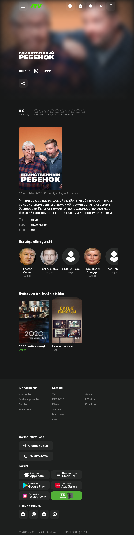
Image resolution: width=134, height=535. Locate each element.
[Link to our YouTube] (54, 504)
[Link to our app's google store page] (34, 475)
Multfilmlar (58, 414)
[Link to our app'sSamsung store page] (34, 486)
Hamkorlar (25, 409)
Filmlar (56, 404)
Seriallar (57, 409)
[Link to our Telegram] (23, 504)
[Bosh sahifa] (36, 6)
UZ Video (90, 399)
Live (54, 419)
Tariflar (23, 404)
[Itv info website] (66, 486)
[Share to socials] (23, 83)
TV (54, 394)
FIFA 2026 (58, 399)
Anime (89, 394)
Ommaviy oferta (28, 528)
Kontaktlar (25, 394)
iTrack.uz (90, 404)
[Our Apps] (66, 465)
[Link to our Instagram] (33, 504)
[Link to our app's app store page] (34, 465)
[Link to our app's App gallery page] (66, 475)
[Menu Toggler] (23, 6)
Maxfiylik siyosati (52, 528)
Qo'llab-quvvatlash (30, 399)
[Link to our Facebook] (44, 504)
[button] (100, 6)
